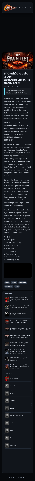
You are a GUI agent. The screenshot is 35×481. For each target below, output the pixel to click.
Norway (14, 282)
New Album (22, 282)
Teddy (17, 286)
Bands (18, 8)
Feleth (7, 282)
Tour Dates (25, 8)
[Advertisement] (17, 33)
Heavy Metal (8, 286)
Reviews (32, 8)
